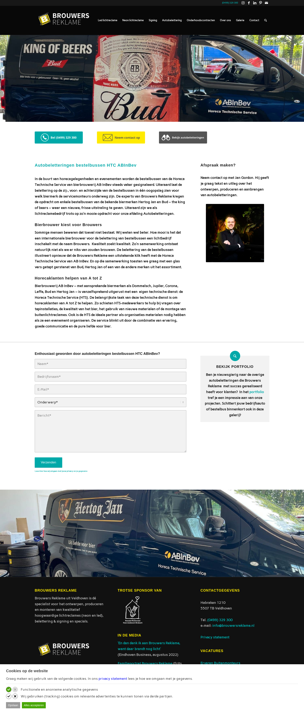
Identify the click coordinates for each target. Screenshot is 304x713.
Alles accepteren (34, 705)
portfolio (256, 392)
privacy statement (112, 678)
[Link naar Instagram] (243, 3)
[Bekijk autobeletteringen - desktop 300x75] (183, 137)
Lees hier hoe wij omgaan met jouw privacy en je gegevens (61, 471)
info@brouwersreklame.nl (233, 625)
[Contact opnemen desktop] (121, 137)
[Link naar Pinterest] (260, 3)
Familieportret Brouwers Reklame (145, 663)
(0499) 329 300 (219, 620)
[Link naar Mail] (266, 3)
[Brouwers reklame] (64, 20)
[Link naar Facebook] (249, 3)
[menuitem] (107, 20)
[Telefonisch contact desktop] (59, 137)
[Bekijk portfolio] (235, 356)
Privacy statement (214, 637)
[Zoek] (265, 20)
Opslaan (13, 705)
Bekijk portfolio (235, 367)
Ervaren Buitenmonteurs (220, 663)
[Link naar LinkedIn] (254, 3)
